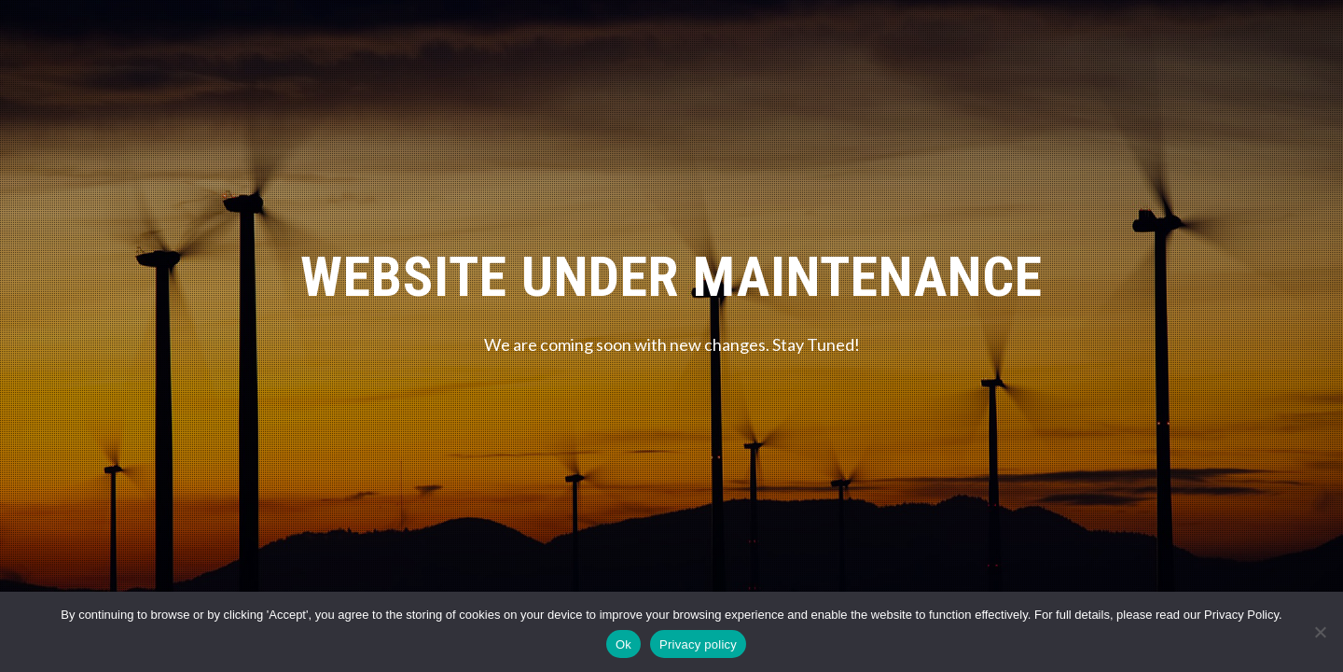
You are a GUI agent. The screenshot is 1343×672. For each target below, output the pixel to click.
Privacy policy (698, 644)
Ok (623, 644)
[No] (1319, 632)
